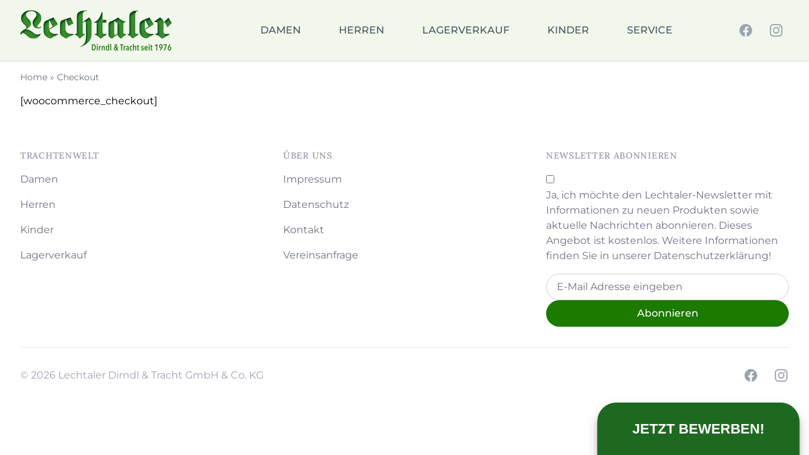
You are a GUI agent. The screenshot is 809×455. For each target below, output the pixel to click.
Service (649, 30)
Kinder (568, 30)
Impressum (312, 179)
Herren (361, 30)
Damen (280, 30)
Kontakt (303, 230)
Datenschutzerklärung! (712, 256)
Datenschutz (316, 204)
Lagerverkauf (465, 30)
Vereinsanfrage (320, 255)
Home (33, 77)
